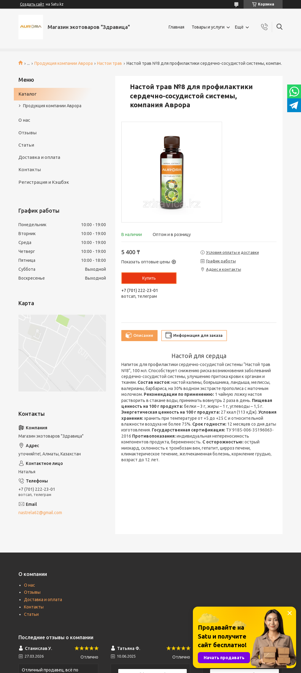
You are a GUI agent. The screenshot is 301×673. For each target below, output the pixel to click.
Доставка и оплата (39, 157)
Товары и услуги (208, 27)
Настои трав (109, 63)
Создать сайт (32, 4)
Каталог (27, 93)
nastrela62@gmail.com (40, 512)
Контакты (29, 169)
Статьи (26, 145)
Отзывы (27, 132)
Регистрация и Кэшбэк (43, 182)
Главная (176, 27)
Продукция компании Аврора (63, 63)
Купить (149, 278)
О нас (24, 120)
